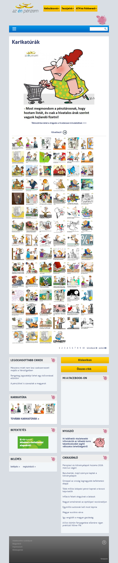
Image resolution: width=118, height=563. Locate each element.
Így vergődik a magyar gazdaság (78, 517)
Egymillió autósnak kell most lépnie (80, 507)
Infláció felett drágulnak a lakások (79, 496)
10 (83, 348)
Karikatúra (18, 397)
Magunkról (16, 544)
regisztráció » (29, 466)
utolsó (101, 348)
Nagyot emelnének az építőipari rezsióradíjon (85, 502)
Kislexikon (85, 360)
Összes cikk (84, 369)
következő (91, 348)
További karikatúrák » (25, 418)
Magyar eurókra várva (73, 512)
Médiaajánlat (17, 550)
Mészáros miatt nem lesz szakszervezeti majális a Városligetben (30, 369)
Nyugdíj (68, 431)
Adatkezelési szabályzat (22, 541)
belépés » (15, 466)
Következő (56, 132)
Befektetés (18, 430)
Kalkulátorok (51, 8)
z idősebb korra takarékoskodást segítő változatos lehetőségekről (77, 444)
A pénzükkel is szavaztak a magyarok (28, 383)
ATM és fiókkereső (86, 8)
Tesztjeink (68, 8)
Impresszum (17, 547)
